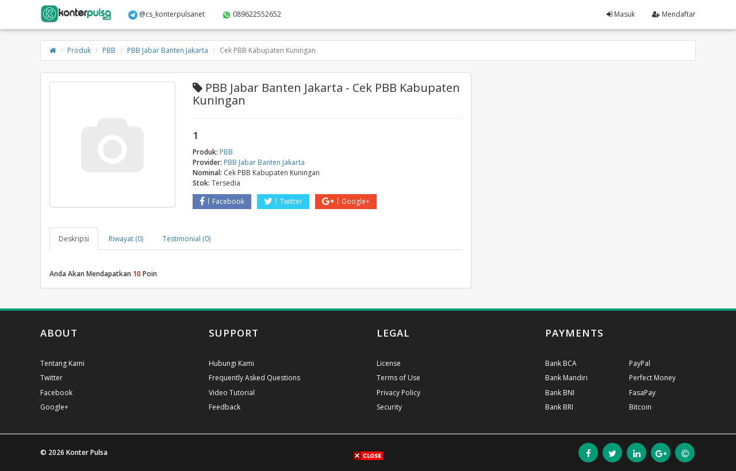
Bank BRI (559, 407)
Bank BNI (559, 392)
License (389, 363)
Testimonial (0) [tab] (186, 239)
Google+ (346, 201)
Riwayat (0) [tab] (126, 239)
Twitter (283, 201)
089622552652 (251, 14)
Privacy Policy (398, 392)
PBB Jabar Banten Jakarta (167, 50)
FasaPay (642, 392)
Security (389, 407)
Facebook (222, 201)
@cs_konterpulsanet (166, 14)
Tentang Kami (62, 363)
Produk (79, 50)
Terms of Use (398, 378)
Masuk (621, 14)
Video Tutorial (232, 392)
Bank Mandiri (566, 378)
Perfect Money (652, 378)
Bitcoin (640, 407)
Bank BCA (561, 363)
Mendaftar (674, 14)
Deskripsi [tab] (74, 239)
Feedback (224, 407)
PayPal (639, 363)
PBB (109, 50)
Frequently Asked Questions (254, 378)
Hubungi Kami (231, 363)
